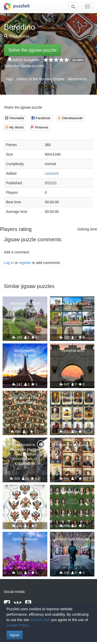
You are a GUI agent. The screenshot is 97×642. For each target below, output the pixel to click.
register (25, 263)
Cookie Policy (17, 625)
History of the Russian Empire (40, 79)
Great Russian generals (72, 400)
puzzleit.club (40, 620)
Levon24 (52, 173)
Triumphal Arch (72, 351)
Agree (14, 635)
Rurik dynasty (72, 492)
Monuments (77, 79)
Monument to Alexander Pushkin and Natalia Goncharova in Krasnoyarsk (25, 454)
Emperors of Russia (72, 445)
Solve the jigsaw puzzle (32, 50)
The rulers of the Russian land (25, 400)
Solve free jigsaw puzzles (24, 66)
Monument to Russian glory (25, 353)
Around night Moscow (72, 539)
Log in (9, 263)
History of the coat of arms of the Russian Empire (24, 496)
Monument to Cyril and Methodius (25, 305)
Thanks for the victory (72, 303)
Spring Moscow (24, 539)
